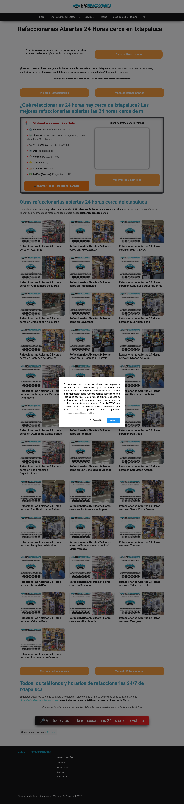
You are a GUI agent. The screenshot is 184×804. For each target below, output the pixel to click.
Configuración (96, 420)
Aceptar (113, 420)
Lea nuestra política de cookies (80, 413)
